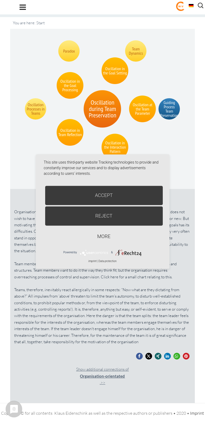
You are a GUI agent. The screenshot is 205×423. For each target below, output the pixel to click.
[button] (139, 356)
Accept (104, 195)
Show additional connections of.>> (102, 376)
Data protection (108, 261)
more (103, 236)
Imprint (197, 413)
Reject (103, 216)
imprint (92, 261)
